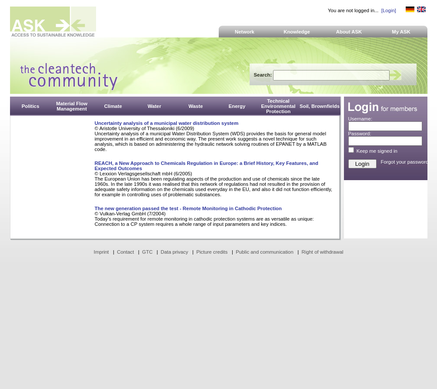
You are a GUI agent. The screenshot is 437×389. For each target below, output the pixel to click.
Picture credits (211, 252)
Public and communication (265, 252)
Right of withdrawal (323, 252)
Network (244, 31)
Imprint (101, 252)
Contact (125, 252)
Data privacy (174, 252)
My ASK (401, 31)
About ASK (349, 31)
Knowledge (297, 31)
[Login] (388, 10)
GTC (147, 252)
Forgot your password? (406, 161)
